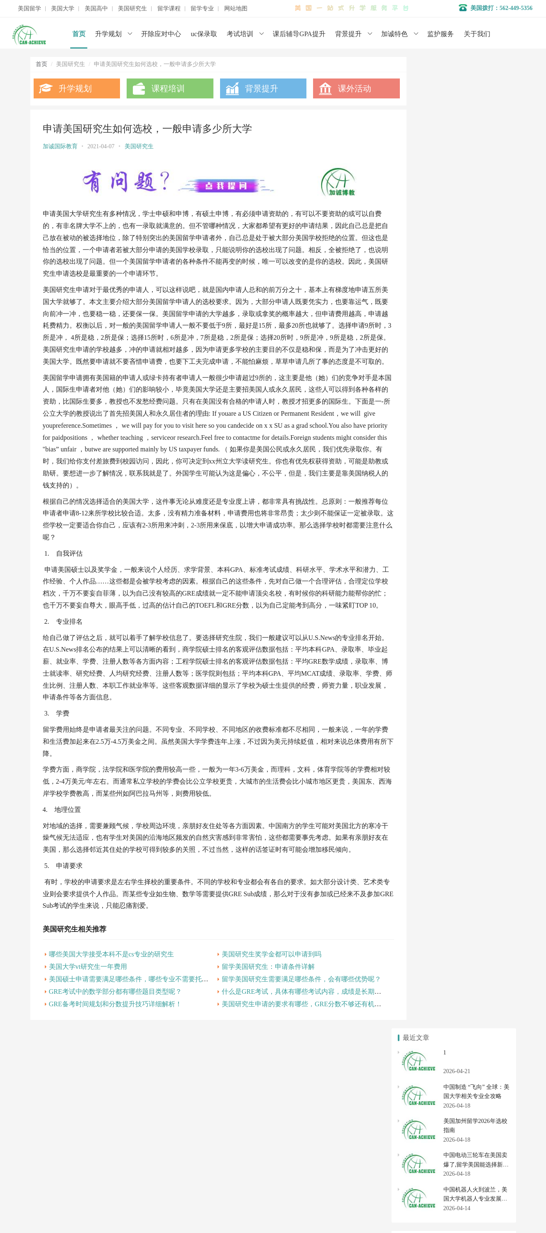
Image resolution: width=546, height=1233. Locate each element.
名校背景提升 (211, 1120)
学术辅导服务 (211, 1132)
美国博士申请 (480, 891)
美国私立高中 (423, 835)
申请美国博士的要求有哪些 (438, 492)
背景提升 (348, 33)
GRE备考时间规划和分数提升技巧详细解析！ (115, 1037)
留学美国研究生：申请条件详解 (257, 999)
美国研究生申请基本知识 (435, 533)
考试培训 (240, 33)
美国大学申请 (211, 1170)
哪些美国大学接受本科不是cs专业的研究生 (111, 987)
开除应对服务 (211, 1145)
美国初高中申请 (214, 1157)
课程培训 (162, 88)
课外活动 (338, 88)
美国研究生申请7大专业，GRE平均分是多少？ (462, 559)
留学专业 (202, 8)
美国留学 (29, 8)
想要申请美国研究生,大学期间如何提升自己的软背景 (470, 506)
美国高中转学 (423, 850)
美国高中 (96, 8)
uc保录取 (204, 33)
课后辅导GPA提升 (299, 33)
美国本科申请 (423, 779)
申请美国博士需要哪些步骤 (438, 600)
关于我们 (477, 33)
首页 (79, 33)
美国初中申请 (480, 850)
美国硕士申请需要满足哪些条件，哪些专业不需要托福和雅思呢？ (145, 1012)
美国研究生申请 (423, 876)
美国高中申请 (480, 835)
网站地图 (235, 8)
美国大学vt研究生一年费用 (88, 999)
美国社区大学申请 (423, 809)
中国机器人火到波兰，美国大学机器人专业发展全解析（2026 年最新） (475, 227)
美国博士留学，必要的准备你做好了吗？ (455, 519)
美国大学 (62, 8)
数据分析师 (68, 1204)
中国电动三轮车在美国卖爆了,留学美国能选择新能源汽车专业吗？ (476, 193)
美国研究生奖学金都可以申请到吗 (260, 987)
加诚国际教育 (60, 146)
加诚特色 (394, 33)
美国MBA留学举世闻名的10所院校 (447, 573)
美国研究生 (132, 8)
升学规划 (108, 33)
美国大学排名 (423, 794)
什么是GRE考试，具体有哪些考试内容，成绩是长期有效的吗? (302, 1024)
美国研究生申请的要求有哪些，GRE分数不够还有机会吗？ (297, 1037)
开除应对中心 (161, 33)
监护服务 (440, 33)
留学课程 (169, 8)
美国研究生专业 (479, 876)
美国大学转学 (480, 779)
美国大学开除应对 (479, 794)
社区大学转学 (480, 809)
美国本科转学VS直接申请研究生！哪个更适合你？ (467, 546)
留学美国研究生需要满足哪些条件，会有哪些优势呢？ (290, 1012)
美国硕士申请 (423, 891)
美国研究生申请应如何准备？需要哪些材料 (458, 479)
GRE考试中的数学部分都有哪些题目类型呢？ (115, 1024)
